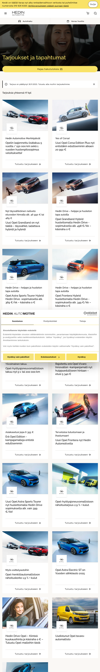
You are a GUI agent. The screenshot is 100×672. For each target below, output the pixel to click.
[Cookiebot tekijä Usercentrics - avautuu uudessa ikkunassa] (85, 314)
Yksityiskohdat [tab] (50, 321)
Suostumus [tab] (17, 321)
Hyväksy (82, 357)
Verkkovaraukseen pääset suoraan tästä (48, 6)
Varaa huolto (75, 21)
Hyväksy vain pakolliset (18, 357)
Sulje (93, 4)
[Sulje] (94, 84)
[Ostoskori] (87, 13)
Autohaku (24, 21)
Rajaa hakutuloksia (48, 69)
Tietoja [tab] (83, 321)
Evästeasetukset (50, 357)
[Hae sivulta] (95, 13)
